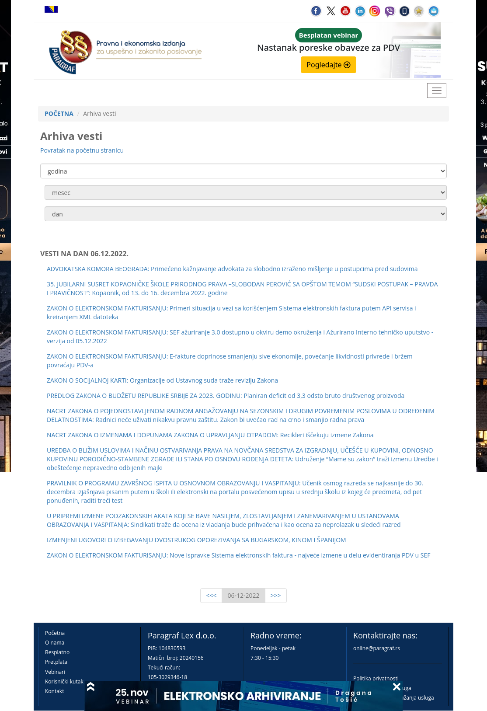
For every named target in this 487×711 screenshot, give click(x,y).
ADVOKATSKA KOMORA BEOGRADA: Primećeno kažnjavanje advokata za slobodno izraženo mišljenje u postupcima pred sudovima (232, 269)
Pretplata (56, 662)
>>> (276, 595)
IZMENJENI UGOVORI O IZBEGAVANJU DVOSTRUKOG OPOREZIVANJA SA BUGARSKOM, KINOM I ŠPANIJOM (196, 540)
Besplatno (57, 652)
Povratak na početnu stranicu (82, 150)
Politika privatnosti (376, 678)
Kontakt (54, 691)
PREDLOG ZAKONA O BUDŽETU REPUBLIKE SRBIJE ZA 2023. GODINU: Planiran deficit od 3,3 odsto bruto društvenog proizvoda (225, 395)
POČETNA (59, 113)
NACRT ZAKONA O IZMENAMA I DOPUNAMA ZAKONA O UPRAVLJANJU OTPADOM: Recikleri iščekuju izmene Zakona (210, 435)
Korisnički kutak (64, 681)
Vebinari (55, 672)
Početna (55, 633)
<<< (211, 595)
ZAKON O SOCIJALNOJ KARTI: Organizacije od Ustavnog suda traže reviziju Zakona (162, 380)
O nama (54, 642)
